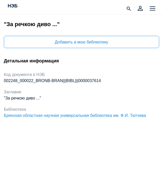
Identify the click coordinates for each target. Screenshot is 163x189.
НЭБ (13, 6)
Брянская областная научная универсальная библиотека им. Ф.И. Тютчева (75, 115)
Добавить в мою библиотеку (81, 42)
